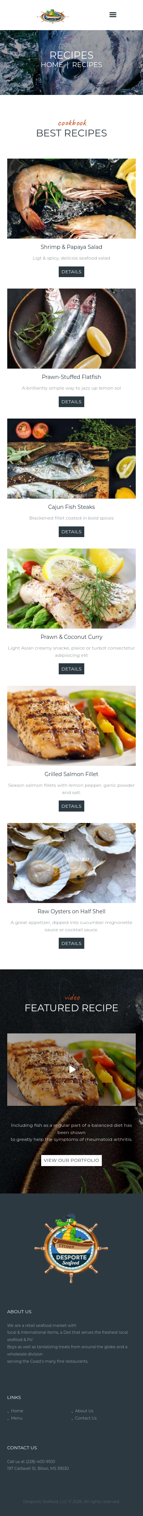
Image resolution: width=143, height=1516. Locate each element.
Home (52, 65)
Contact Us (85, 1418)
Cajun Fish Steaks (71, 507)
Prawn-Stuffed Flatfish (71, 377)
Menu (16, 1418)
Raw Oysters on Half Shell (72, 911)
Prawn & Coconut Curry (71, 637)
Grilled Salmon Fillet (71, 774)
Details (71, 271)
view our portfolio (71, 1160)
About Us (84, 1411)
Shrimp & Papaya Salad (72, 247)
